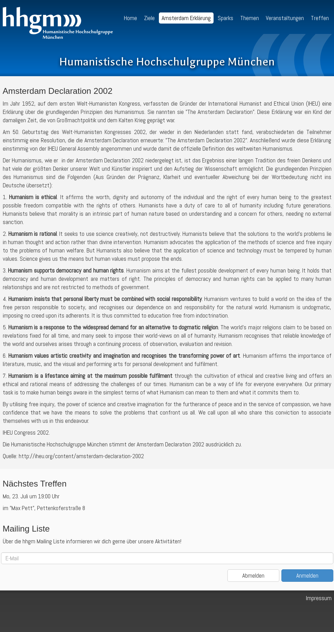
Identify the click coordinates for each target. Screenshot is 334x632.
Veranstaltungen (285, 18)
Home (130, 18)
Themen (249, 18)
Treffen (320, 18)
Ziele (149, 18)
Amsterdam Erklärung (186, 18)
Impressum (319, 598)
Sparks (225, 18)
